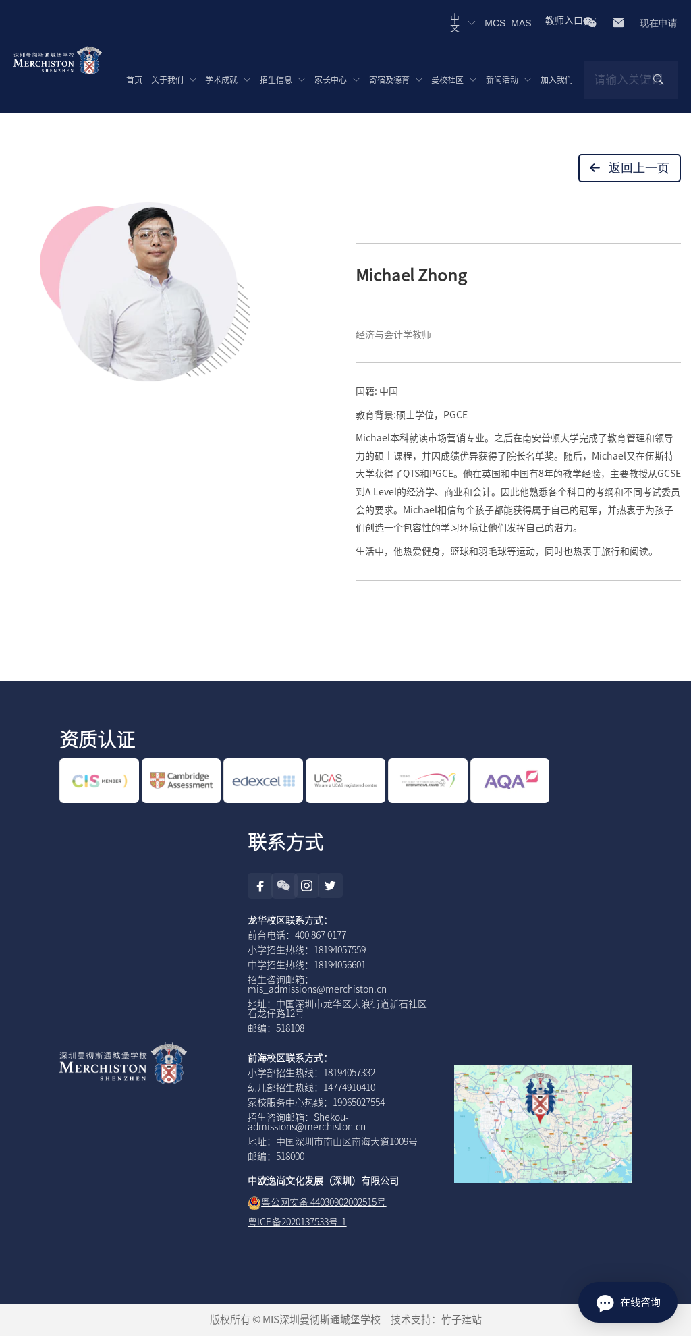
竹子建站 (461, 1319)
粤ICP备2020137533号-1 (297, 1222)
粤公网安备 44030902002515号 (323, 1202)
